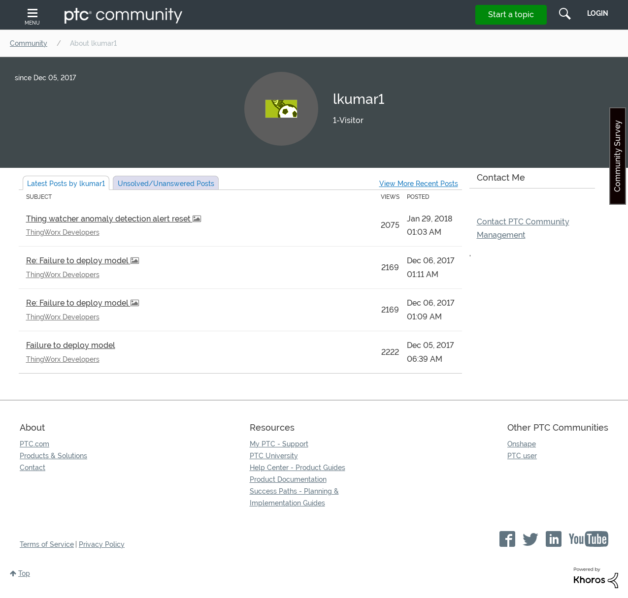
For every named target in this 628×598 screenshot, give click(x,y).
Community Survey (617, 156)
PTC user (522, 456)
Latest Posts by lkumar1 (66, 184)
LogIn (597, 13)
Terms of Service (47, 544)
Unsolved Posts (166, 184)
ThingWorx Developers (62, 232)
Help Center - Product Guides (297, 468)
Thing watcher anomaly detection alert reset (109, 218)
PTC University (274, 456)
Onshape (521, 444)
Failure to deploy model (70, 345)
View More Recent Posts (418, 184)
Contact (32, 468)
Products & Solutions (53, 456)
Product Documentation (288, 479)
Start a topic (511, 14)
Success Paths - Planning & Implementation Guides (294, 497)
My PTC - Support (279, 444)
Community (28, 43)
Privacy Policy (102, 544)
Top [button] (24, 573)
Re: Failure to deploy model (78, 260)
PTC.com (34, 444)
